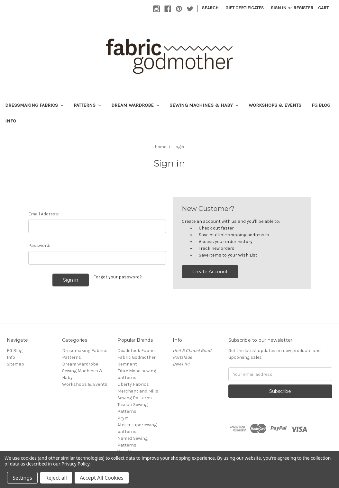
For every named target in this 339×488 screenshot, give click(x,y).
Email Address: (43, 214)
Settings (22, 477)
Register (303, 8)
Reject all (56, 477)
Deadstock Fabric (136, 350)
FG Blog (321, 105)
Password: (39, 245)
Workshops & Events (275, 105)
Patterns (87, 105)
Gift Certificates (244, 8)
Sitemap (15, 364)
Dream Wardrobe (135, 105)
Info (10, 121)
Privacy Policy (75, 464)
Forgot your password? (117, 277)
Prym (123, 418)
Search (210, 8)
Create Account (210, 272)
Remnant (127, 364)
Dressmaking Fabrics (34, 105)
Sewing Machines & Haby (204, 105)
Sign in (278, 8)
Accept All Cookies (102, 477)
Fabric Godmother (136, 357)
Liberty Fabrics (133, 384)
